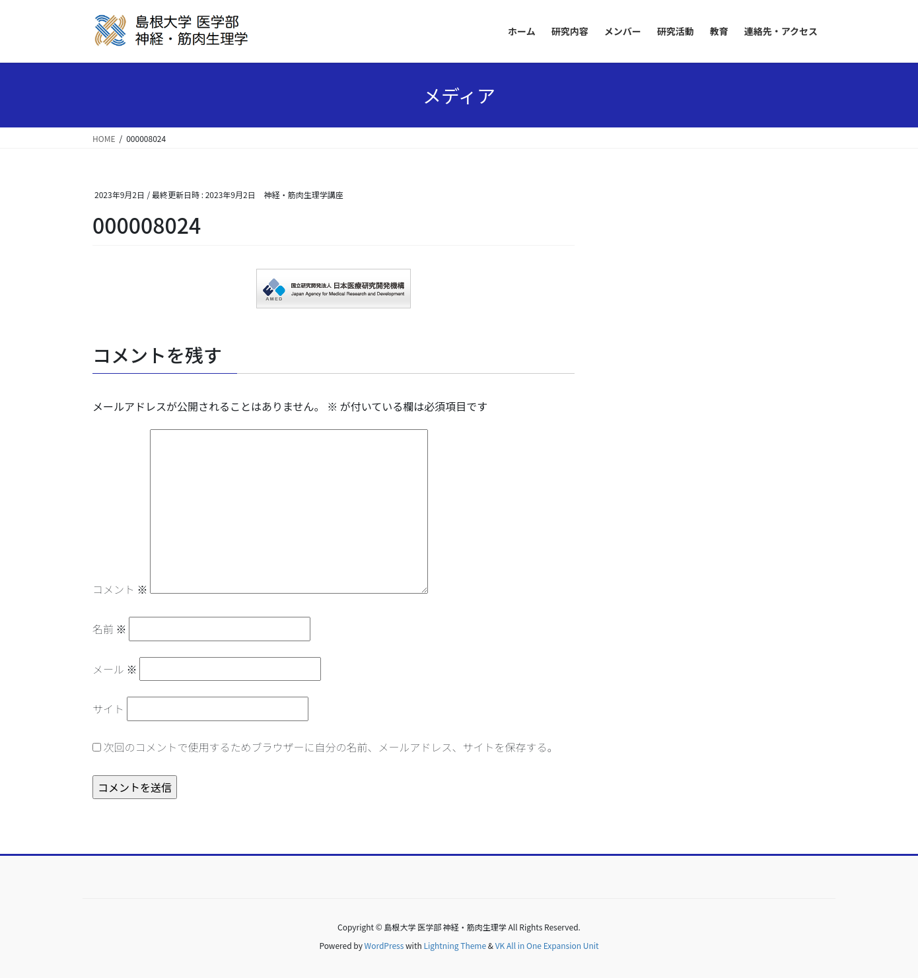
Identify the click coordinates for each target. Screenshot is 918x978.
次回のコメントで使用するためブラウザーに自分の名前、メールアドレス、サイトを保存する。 (331, 747)
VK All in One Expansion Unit (547, 945)
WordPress (384, 945)
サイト (108, 708)
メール (114, 669)
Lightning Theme (454, 945)
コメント (120, 589)
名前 (109, 629)
